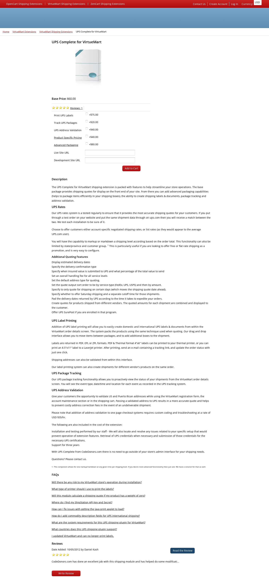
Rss (34, 565)
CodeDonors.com (38, 574)
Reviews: (144, 60)
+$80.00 (161, 96)
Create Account (219, 4)
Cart (217, 173)
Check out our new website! (21, 175)
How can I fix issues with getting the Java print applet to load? (94, 487)
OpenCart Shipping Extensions (24, 3)
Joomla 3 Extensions (17, 90)
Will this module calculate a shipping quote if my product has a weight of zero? (105, 474)
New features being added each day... (24, 167)
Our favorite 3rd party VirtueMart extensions (25, 158)
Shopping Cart (220, 154)
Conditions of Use (221, 198)
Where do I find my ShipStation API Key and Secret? (88, 480)
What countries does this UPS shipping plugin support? (90, 507)
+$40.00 (161, 81)
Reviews (216, 82)
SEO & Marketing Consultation (229, 60)
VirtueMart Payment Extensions (25, 66)
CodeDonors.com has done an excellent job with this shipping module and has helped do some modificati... (236, 134)
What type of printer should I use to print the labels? (89, 467)
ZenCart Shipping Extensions (108, 3)
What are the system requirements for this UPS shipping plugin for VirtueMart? (105, 501)
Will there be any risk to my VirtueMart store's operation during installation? (103, 460)
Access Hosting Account (225, 72)
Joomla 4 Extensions (17, 49)
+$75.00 (161, 66)
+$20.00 (161, 74)
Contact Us (200, 4)
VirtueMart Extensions (24, 31)
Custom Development (224, 66)
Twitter (24, 565)
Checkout (251, 173)
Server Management (223, 49)
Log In (235, 4)
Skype (43, 565)
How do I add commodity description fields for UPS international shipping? (102, 494)
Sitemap (216, 203)
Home (6, 31)
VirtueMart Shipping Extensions (66, 3)
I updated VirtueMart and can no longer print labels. (89, 514)
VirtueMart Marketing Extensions (26, 72)
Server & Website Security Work (230, 55)
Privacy (215, 192)
